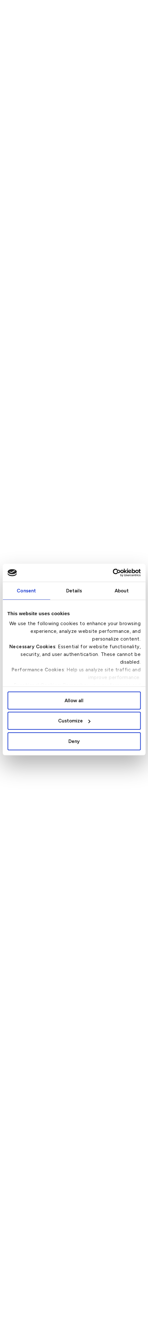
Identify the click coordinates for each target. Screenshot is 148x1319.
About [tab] (122, 590)
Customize (74, 721)
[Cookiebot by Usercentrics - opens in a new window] (112, 573)
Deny (74, 741)
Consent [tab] (26, 590)
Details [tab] (74, 590)
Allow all (74, 700)
